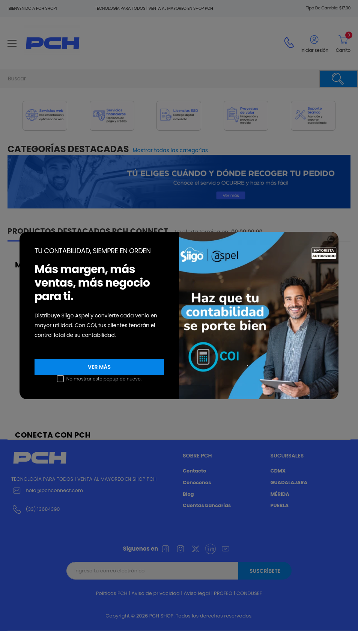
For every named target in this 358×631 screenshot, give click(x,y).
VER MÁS (99, 367)
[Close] (331, 239)
